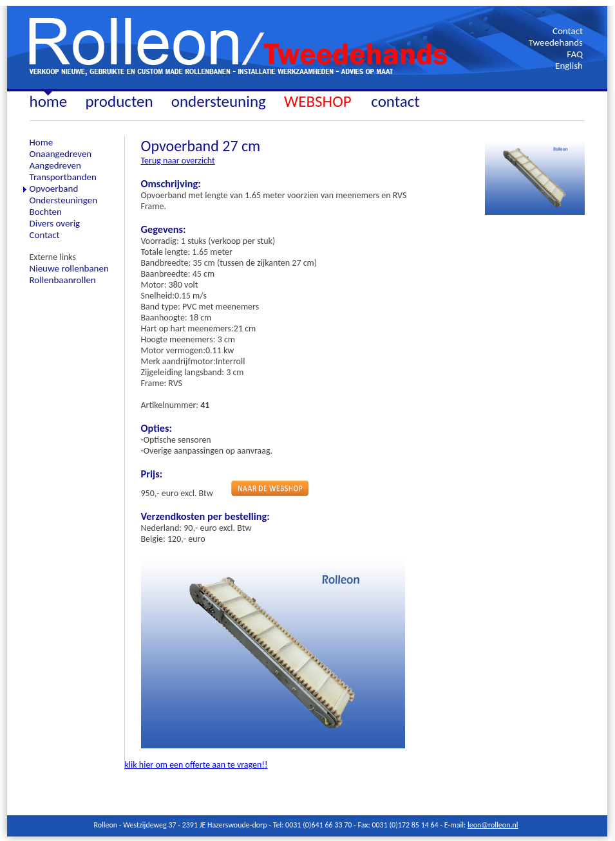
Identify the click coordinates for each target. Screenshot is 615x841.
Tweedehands (556, 42)
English (569, 65)
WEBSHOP (319, 101)
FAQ (575, 54)
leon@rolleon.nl (493, 824)
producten (119, 101)
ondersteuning (218, 101)
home (49, 101)
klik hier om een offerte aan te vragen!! (196, 764)
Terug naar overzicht (178, 160)
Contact (568, 31)
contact (395, 101)
